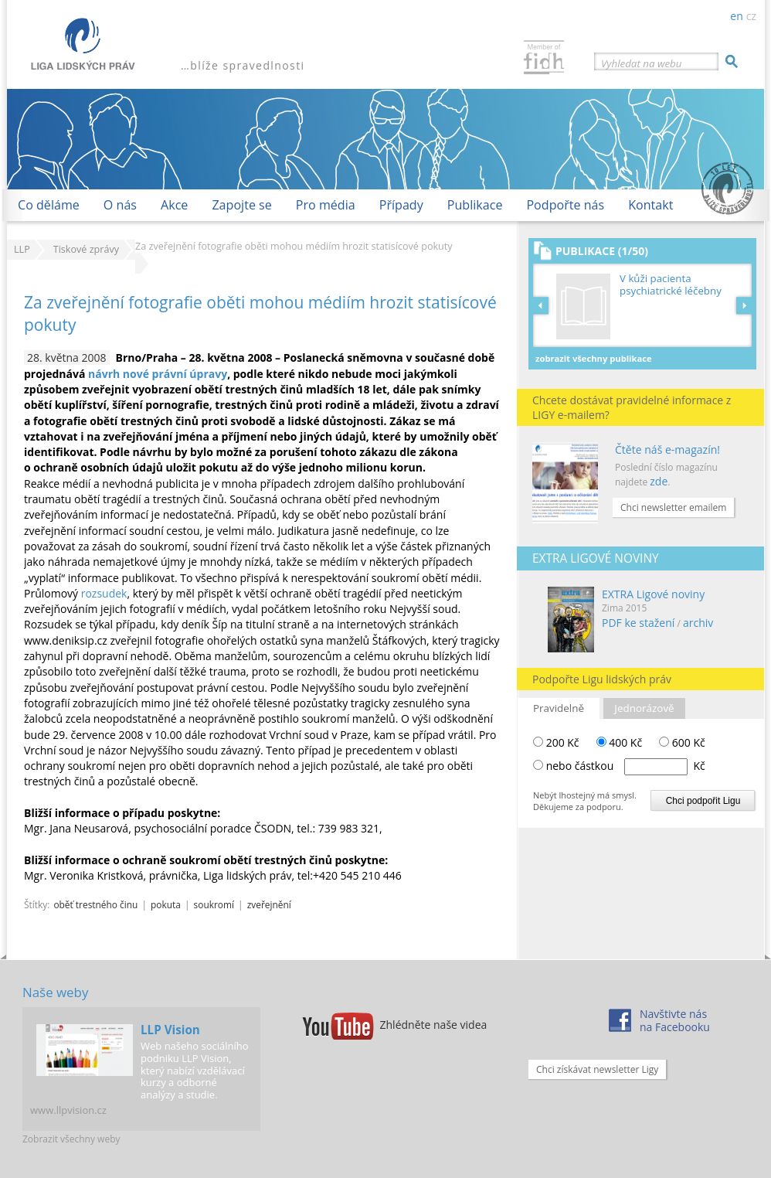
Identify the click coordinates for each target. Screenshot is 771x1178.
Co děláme (49, 204)
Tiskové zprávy (86, 249)
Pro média (325, 204)
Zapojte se (241, 204)
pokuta (166, 904)
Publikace (475, 204)
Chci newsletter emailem (673, 507)
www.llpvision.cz (68, 1110)
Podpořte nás (565, 204)
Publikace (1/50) (601, 250)
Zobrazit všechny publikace (593, 358)
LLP (22, 249)
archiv (698, 622)
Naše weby (55, 992)
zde (658, 481)
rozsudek (104, 593)
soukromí (214, 904)
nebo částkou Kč (625, 765)
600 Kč (682, 742)
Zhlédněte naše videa (433, 1024)
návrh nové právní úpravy (157, 373)
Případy (401, 204)
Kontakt (650, 204)
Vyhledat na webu (641, 63)
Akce (174, 204)
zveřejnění (269, 904)
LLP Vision (170, 1029)
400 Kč (619, 742)
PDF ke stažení (638, 622)
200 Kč (556, 742)
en (736, 16)
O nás (120, 204)
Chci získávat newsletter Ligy (597, 1069)
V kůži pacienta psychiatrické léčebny (671, 284)
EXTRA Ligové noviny (653, 594)
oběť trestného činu (95, 904)
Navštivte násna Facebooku (675, 1020)
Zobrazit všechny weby (71, 1139)
